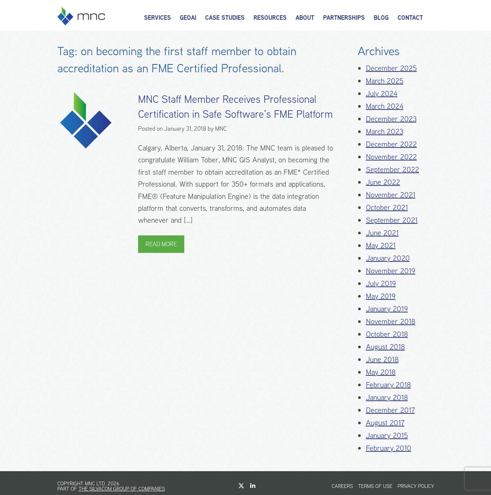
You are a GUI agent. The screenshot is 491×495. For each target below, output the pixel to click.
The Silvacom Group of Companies (122, 488)
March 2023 (384, 131)
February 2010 (388, 447)
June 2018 (382, 359)
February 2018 (388, 384)
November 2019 (390, 270)
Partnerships (344, 17)
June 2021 (382, 232)
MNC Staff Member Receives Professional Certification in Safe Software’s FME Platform (235, 106)
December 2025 (391, 68)
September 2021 (392, 220)
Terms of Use (375, 486)
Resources (270, 17)
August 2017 (385, 422)
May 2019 (381, 296)
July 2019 (381, 283)
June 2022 (383, 182)
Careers (342, 486)
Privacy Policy (416, 486)
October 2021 (387, 207)
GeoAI (188, 17)
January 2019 (387, 308)
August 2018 (385, 346)
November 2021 (390, 194)
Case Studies (225, 17)
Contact (410, 17)
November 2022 (391, 156)
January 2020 (388, 258)
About (305, 17)
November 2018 (390, 321)
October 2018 (387, 334)
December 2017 (390, 409)
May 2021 (381, 245)
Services (157, 17)
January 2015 (387, 435)
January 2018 (387, 397)
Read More (161, 244)
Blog (381, 17)
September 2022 (392, 169)
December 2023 (391, 118)
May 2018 (381, 372)
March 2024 (385, 106)
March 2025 (385, 80)
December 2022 (391, 144)
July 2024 (382, 93)
